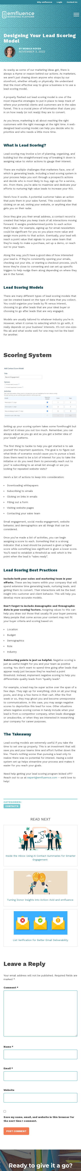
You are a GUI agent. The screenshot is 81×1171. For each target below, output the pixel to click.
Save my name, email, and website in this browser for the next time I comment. (39, 1119)
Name (8, 1046)
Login (59, 2)
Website (9, 1090)
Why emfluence (44, 2)
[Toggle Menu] (76, 14)
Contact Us (72, 2)
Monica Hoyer (32, 48)
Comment (11, 987)
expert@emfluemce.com (42, 777)
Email (8, 1068)
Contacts (11, 806)
